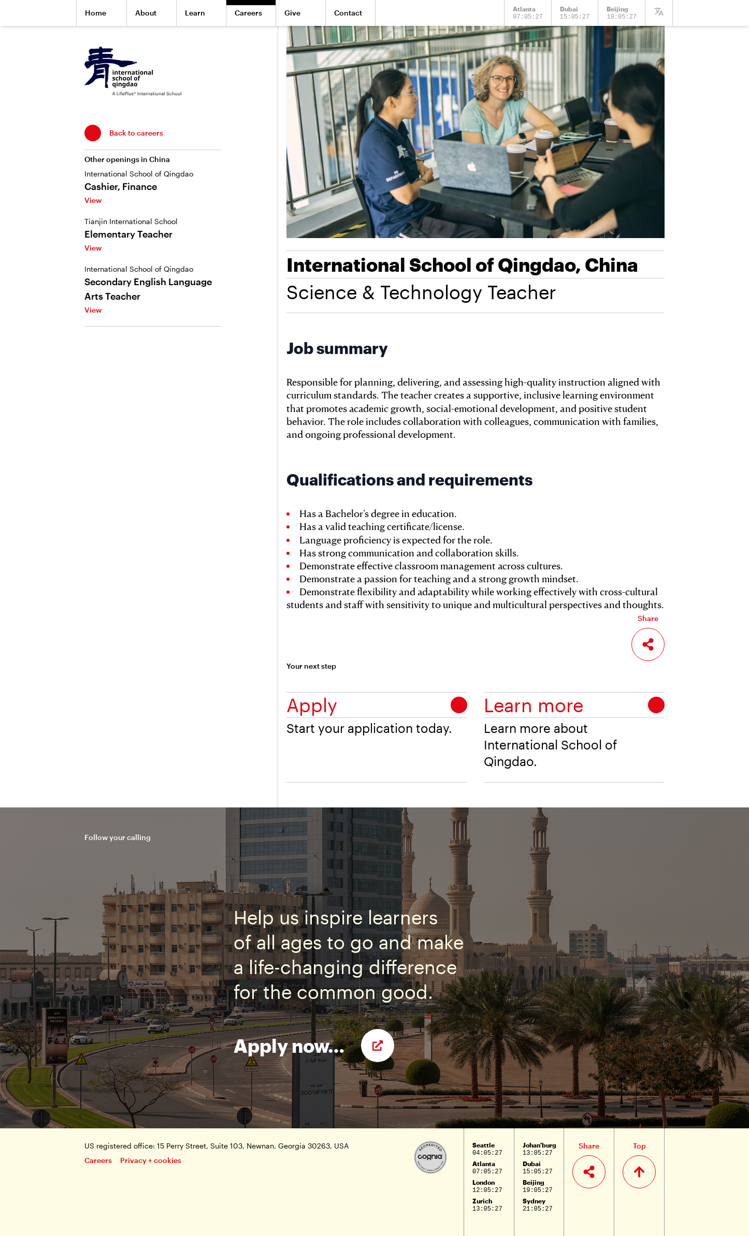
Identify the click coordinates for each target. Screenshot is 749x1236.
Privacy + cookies (150, 1160)
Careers (98, 1160)
